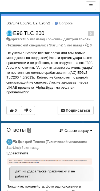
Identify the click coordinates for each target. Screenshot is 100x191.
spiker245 (18, 39)
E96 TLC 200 (29, 33)
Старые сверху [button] (75, 131)
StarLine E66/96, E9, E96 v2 (28, 23)
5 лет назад (30, 148)
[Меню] (91, 5)
